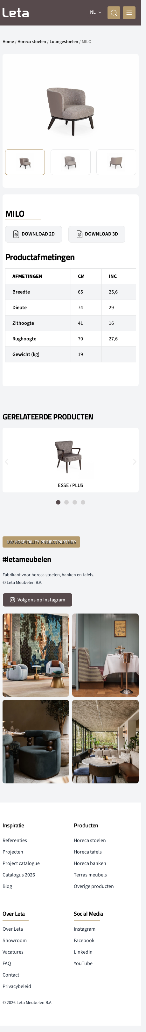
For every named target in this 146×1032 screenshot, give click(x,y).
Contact (11, 974)
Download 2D (33, 234)
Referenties (15, 840)
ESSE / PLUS (70, 485)
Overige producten (94, 886)
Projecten (13, 851)
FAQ (7, 963)
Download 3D (97, 234)
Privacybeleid (17, 986)
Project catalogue (21, 863)
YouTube (83, 963)
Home (8, 42)
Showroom (15, 940)
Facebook (84, 940)
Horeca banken (90, 863)
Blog (7, 886)
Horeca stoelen (31, 42)
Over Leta (13, 929)
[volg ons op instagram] (38, 600)
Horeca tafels (88, 851)
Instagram (84, 929)
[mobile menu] (129, 13)
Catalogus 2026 (19, 874)
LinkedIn (83, 952)
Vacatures (13, 952)
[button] (6, 461)
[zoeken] (114, 13)
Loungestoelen (64, 42)
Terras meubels (90, 874)
